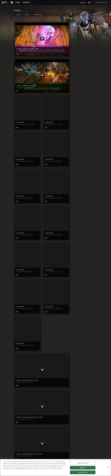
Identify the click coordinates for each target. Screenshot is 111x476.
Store (17, 2)
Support (26, 2)
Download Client (101, 2)
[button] (5, 2)
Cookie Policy (53, 467)
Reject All (82, 467)
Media (27, 14)
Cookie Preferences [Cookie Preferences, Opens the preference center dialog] (82, 463)
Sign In (83, 2)
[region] (55, 467)
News (18, 14)
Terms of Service (21, 468)
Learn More (37, 14)
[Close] (108, 467)
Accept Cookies (82, 472)
